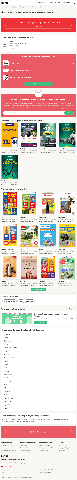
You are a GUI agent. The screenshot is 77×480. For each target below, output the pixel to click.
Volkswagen (7, 368)
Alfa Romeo (7, 378)
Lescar (21, 301)
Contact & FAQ (63, 445)
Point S (5, 354)
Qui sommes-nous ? (7, 445)
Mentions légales (6, 470)
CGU (2, 472)
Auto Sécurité (8, 398)
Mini (4, 351)
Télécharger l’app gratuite (8, 450)
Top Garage (7, 374)
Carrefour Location (9, 348)
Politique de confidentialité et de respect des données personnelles (48, 108)
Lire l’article (40, 322)
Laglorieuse (29, 301)
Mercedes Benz (8, 358)
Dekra (5, 338)
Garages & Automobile (26, 7)
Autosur (5, 395)
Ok (69, 113)
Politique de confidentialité (46, 470)
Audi (4, 384)
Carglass (6, 391)
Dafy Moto (6, 381)
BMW (5, 344)
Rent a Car (6, 401)
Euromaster (7, 341)
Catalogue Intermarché (46, 448)
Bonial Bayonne (5, 7)
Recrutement (62, 450)
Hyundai (6, 405)
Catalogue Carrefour (26, 450)
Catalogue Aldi (43, 450)
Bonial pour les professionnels (67, 448)
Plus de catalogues (38, 289)
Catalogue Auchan (44, 445)
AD (4, 388)
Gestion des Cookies (44, 472)
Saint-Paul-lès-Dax (9, 301)
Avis (4, 408)
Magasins (15, 7)
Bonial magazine (5, 448)
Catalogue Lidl (24, 445)
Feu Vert (6, 334)
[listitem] (10, 138)
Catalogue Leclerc (25, 448)
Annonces (72, 7)
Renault (5, 371)
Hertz (5, 361)
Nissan (5, 364)
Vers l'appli (38, 27)
